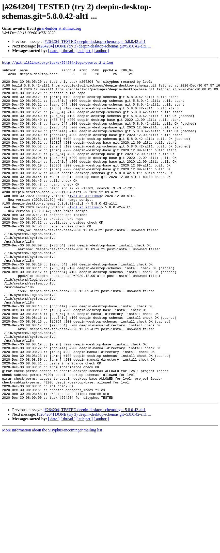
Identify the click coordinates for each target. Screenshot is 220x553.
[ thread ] (67, 50)
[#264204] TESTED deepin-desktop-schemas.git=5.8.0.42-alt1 (94, 41)
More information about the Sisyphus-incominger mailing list (52, 498)
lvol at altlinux (85, 223)
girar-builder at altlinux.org (59, 28)
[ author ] (101, 50)
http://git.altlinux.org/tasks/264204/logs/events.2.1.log (57, 63)
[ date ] (53, 50)
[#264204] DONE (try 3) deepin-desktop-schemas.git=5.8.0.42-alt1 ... (94, 46)
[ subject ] (84, 50)
